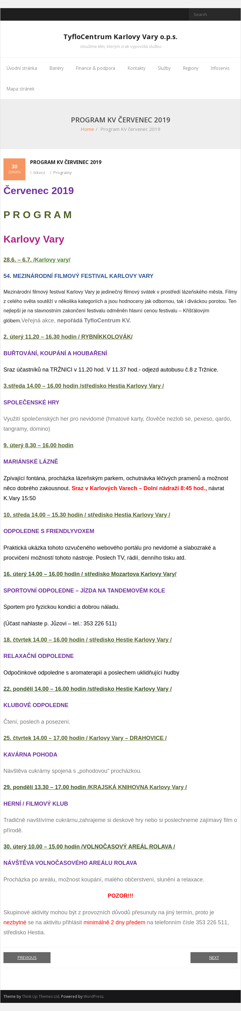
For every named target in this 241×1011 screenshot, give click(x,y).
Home (87, 129)
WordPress (93, 996)
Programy (62, 172)
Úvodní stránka (22, 68)
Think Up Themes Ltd (40, 996)
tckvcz (39, 172)
